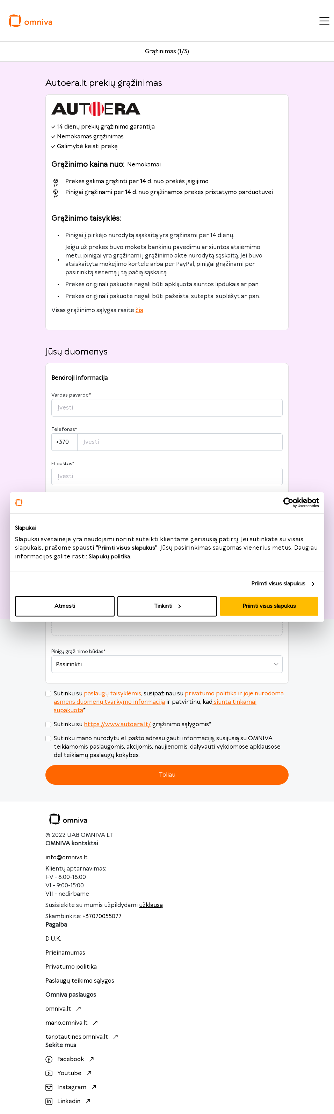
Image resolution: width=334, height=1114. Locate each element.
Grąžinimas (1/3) (167, 51)
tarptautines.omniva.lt (82, 1037)
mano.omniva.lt (72, 1023)
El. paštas (62, 464)
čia (139, 310)
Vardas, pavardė (71, 395)
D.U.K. (53, 939)
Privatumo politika (71, 967)
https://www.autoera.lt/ (117, 724)
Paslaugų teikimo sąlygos (79, 981)
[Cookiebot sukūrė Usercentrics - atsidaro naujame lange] (288, 502)
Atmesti (65, 606)
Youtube (69, 1073)
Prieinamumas (65, 953)
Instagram (71, 1087)
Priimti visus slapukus (278, 583)
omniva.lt (64, 1009)
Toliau (167, 775)
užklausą (151, 905)
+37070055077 (102, 916)
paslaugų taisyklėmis (112, 693)
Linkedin (68, 1101)
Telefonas (64, 429)
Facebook (70, 1059)
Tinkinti (167, 606)
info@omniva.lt (66, 857)
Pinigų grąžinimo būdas (78, 651)
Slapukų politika (109, 556)
